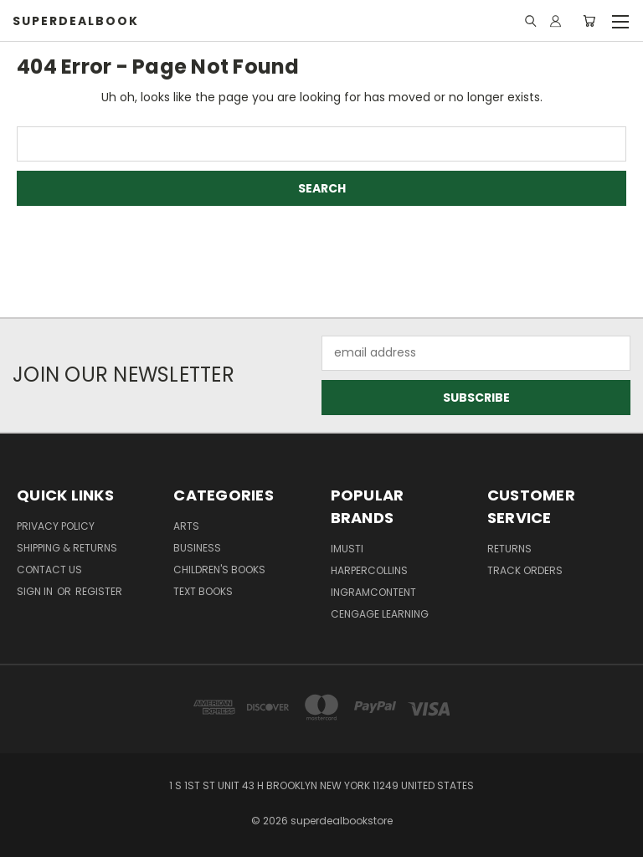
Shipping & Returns (67, 548)
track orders (525, 570)
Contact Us (49, 569)
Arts (186, 526)
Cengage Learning (380, 614)
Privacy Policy (56, 526)
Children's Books (219, 569)
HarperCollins (369, 570)
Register (98, 591)
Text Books (203, 591)
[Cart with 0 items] (589, 21)
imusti (347, 548)
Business (197, 548)
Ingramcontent (373, 592)
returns (509, 548)
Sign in (36, 591)
